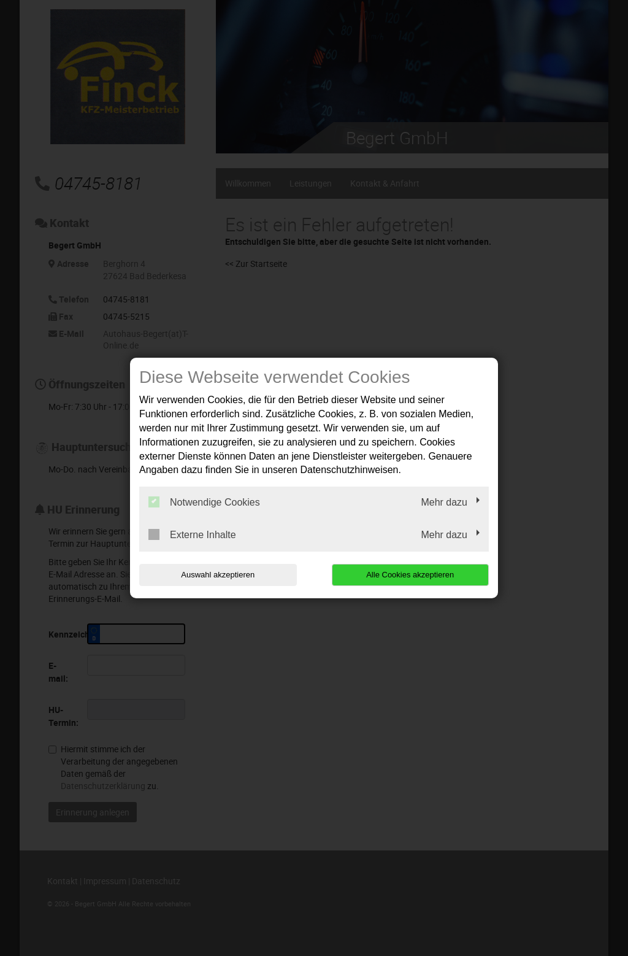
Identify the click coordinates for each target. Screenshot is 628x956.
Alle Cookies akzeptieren (410, 574)
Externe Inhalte (192, 534)
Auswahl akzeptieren (218, 574)
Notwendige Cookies (204, 501)
